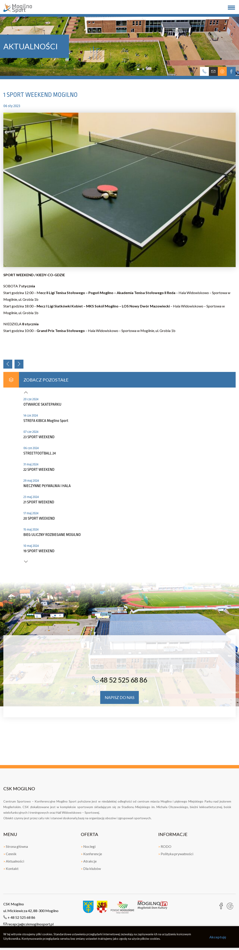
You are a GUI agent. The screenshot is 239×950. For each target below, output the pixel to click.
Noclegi (88, 846)
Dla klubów (91, 868)
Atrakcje (89, 861)
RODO (164, 846)
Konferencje (91, 854)
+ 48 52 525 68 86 (19, 917)
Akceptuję (217, 937)
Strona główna (15, 846)
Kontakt (11, 868)
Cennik (10, 854)
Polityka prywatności (175, 854)
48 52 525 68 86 (119, 680)
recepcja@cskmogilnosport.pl (28, 924)
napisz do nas (119, 697)
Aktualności (13, 861)
